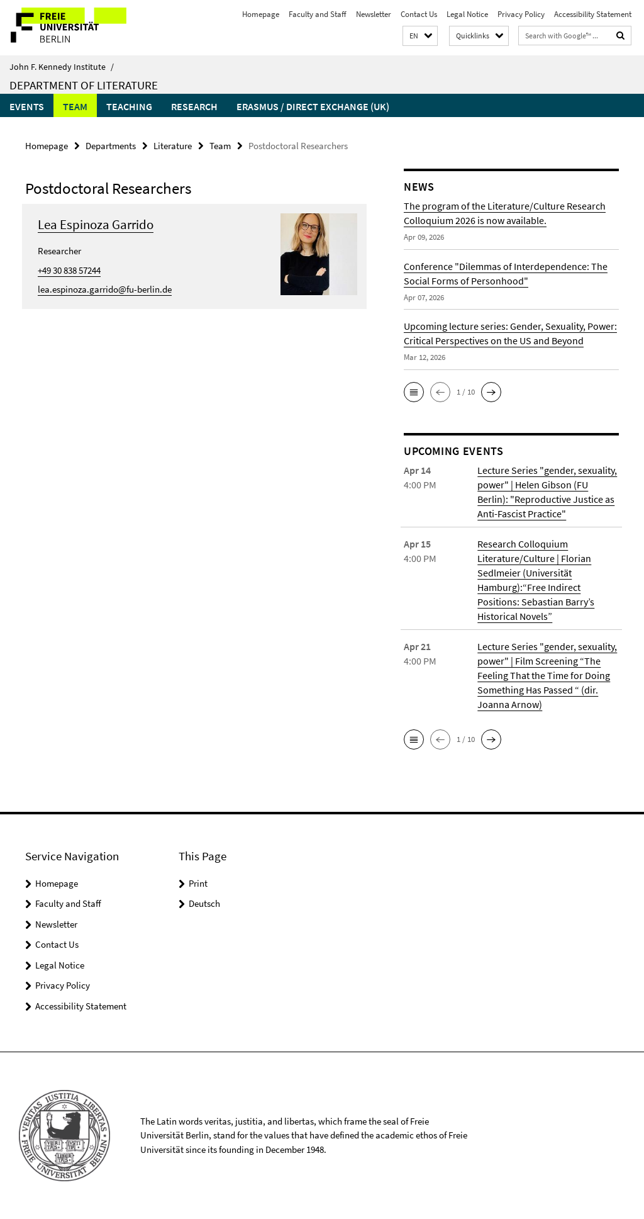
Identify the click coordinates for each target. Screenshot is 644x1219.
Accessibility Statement (592, 14)
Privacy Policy (521, 14)
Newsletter (373, 14)
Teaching (129, 106)
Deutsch (204, 903)
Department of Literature (83, 85)
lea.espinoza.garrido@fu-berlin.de (105, 289)
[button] (420, 36)
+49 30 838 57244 (69, 270)
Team (75, 106)
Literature (172, 146)
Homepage (260, 14)
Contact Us (419, 14)
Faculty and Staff (318, 14)
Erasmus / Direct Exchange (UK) (312, 106)
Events (26, 106)
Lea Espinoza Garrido (95, 224)
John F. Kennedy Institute (61, 66)
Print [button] (198, 883)
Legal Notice (467, 14)
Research (194, 106)
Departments (111, 146)
